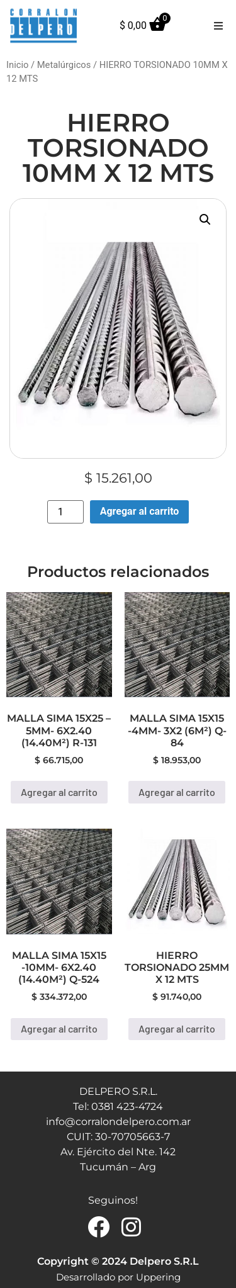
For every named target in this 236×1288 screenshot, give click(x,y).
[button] (218, 25)
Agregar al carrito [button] (59, 792)
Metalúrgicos (64, 64)
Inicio (17, 64)
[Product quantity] (65, 512)
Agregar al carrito (139, 511)
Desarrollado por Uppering (118, 1277)
